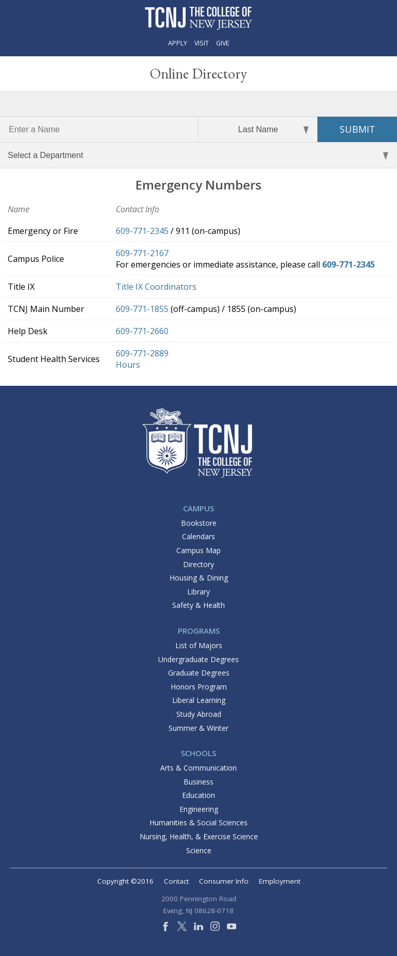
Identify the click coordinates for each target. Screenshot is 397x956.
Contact (176, 881)
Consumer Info (224, 881)
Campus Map (198, 550)
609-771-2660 (142, 331)
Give (223, 43)
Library (198, 592)
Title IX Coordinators (156, 286)
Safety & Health (198, 605)
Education (198, 795)
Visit (201, 43)
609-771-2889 (142, 353)
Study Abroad (198, 714)
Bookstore (199, 523)
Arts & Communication (198, 768)
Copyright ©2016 (125, 881)
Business (198, 782)
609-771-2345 (142, 231)
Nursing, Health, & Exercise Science (199, 836)
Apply (177, 43)
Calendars (198, 536)
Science (198, 850)
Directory (198, 564)
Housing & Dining (199, 578)
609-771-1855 (142, 309)
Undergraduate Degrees (198, 659)
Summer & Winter (198, 728)
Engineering (198, 809)
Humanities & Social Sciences (198, 822)
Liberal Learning (198, 700)
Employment (279, 881)
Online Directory (198, 73)
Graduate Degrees (199, 673)
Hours (128, 364)
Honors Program (199, 687)
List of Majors (198, 645)
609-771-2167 (142, 253)
